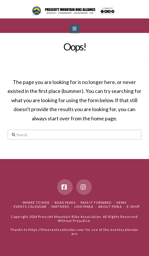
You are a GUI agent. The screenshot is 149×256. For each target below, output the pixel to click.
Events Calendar (30, 206)
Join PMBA (83, 206)
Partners (60, 206)
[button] (74, 28)
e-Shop (133, 206)
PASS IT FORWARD (96, 202)
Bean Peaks (65, 202)
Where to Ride (36, 202)
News (121, 202)
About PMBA (110, 206)
